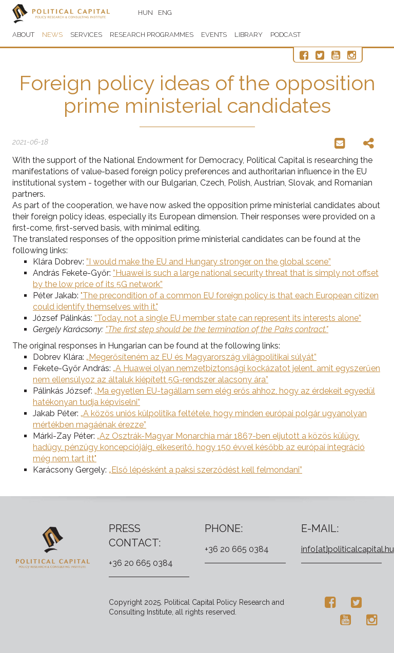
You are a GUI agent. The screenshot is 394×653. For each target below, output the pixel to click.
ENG (165, 12)
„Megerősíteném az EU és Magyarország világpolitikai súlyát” (201, 357)
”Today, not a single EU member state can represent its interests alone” (227, 318)
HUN (145, 12)
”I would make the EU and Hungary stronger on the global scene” (208, 262)
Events (214, 34)
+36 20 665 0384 (141, 563)
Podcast (285, 34)
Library (248, 34)
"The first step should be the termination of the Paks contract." (216, 329)
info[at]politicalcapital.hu (347, 549)
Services (86, 34)
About (23, 34)
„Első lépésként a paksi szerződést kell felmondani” (205, 470)
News (52, 34)
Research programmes (151, 34)
